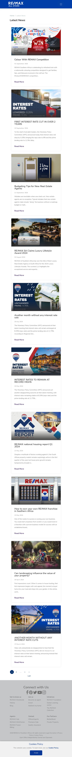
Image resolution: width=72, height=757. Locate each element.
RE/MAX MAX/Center (17, 722)
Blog (11, 706)
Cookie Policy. (54, 748)
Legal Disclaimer (51, 733)
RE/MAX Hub (14, 719)
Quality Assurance (34, 725)
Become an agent (34, 700)
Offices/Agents (33, 719)
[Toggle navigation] (61, 4)
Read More (19, 82)
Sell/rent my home (34, 706)
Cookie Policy (38, 735)
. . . (21, 672)
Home (12, 16)
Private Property (53, 722)
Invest (30, 703)
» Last (31, 672)
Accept (36, 753)
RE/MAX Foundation (54, 700)
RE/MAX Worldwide (17, 700)
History (12, 703)
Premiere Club (33, 722)
